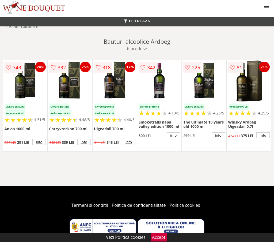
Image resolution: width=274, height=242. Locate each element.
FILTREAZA (137, 21)
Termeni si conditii (89, 205)
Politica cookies (185, 205)
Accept (158, 237)
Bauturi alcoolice (23, 26)
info (39, 142)
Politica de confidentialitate (139, 205)
